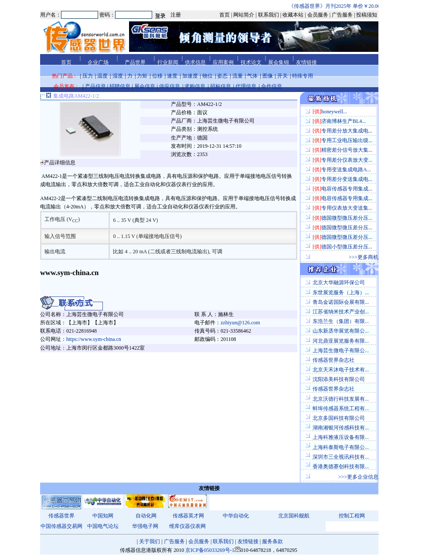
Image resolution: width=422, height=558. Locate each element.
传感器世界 (61, 516)
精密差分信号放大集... (342, 150)
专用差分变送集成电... (342, 179)
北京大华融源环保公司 (339, 282)
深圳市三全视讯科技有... (341, 457)
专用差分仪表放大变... (342, 160)
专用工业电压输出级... (342, 140)
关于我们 (149, 541)
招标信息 (220, 86)
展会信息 (144, 86)
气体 (252, 76)
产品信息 (95, 86)
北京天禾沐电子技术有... (341, 370)
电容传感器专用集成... (342, 189)
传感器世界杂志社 (333, 360)
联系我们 (223, 541)
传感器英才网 (188, 516)
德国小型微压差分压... (342, 247)
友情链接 (248, 541)
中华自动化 (236, 516)
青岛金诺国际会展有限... (341, 302)
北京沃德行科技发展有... (341, 399)
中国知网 (102, 516)
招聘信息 (119, 86)
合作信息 (271, 86)
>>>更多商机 (363, 257)
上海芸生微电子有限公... (341, 350)
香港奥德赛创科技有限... (341, 466)
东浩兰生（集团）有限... (341, 321)
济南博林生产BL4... (339, 121)
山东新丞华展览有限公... (341, 331)
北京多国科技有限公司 (339, 418)
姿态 (222, 76)
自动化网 (146, 516)
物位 (207, 76)
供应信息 (169, 86)
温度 (102, 76)
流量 (237, 76)
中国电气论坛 (103, 526)
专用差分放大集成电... (342, 131)
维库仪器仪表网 (187, 526)
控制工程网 (352, 516)
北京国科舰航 (294, 516)
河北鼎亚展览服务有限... (341, 341)
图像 (267, 76)
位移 (157, 76)
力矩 (142, 76)
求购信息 (194, 86)
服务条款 (272, 541)
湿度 (117, 76)
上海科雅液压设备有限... (341, 437)
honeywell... (330, 112)
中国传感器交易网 (61, 526)
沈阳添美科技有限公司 (339, 379)
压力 (87, 76)
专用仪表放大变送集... (342, 208)
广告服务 (174, 541)
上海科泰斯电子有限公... (341, 447)
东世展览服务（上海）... (341, 292)
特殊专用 (302, 76)
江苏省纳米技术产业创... (341, 312)
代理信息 (245, 86)
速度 (172, 76)
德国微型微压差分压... (342, 218)
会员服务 (198, 541)
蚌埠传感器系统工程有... (341, 408)
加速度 (190, 76)
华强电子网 (145, 526)
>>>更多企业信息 (358, 477)
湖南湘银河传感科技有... (341, 428)
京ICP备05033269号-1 (210, 550)
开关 (282, 76)
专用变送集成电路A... (342, 170)
